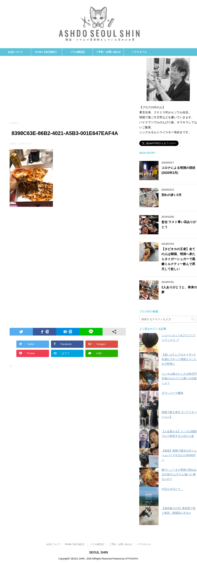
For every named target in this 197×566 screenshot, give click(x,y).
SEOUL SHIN (98, 552)
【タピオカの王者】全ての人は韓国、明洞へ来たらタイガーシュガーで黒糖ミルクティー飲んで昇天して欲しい (178, 259)
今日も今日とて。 (172, 489)
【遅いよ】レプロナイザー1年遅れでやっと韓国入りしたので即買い (179, 359)
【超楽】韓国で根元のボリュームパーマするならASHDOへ (179, 455)
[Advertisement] (68, 90)
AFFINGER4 (131, 558)
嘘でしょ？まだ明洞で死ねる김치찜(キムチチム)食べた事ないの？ (179, 474)
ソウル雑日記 (77, 52)
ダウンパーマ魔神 (172, 392)
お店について (15, 52)
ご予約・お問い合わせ (108, 52)
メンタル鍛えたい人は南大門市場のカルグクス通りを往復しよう (179, 378)
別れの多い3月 (171, 194)
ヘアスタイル (139, 52)
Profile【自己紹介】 (46, 52)
